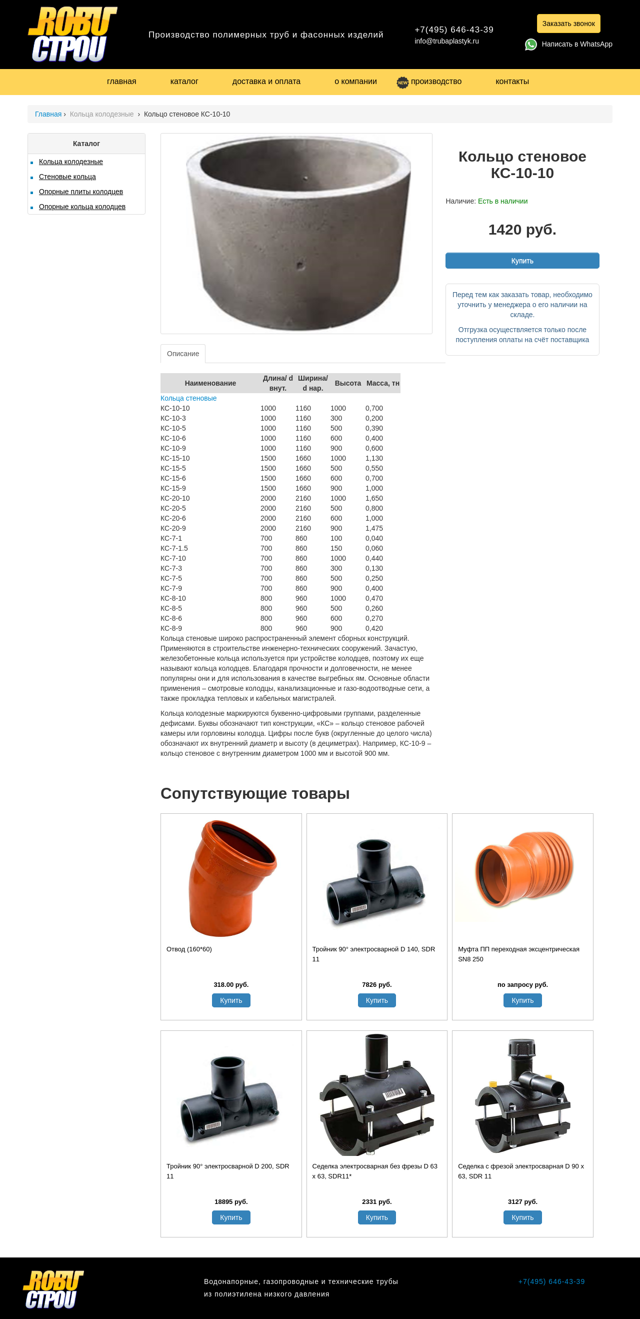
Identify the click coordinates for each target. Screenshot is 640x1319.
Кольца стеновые (188, 398)
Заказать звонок (568, 24)
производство (429, 81)
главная (121, 81)
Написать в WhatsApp (568, 44)
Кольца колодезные (103, 114)
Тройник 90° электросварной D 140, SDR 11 (374, 954)
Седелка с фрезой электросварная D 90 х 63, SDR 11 (521, 1171)
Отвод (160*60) (189, 949)
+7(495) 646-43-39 (454, 30)
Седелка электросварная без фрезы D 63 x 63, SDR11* (375, 1171)
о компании (355, 81)
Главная (48, 114)
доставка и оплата (266, 81)
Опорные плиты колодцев (81, 192)
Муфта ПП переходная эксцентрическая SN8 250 (519, 954)
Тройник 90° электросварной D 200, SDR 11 (228, 1171)
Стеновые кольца (67, 177)
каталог (184, 81)
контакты (512, 81)
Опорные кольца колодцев (82, 207)
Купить (523, 261)
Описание (183, 354)
